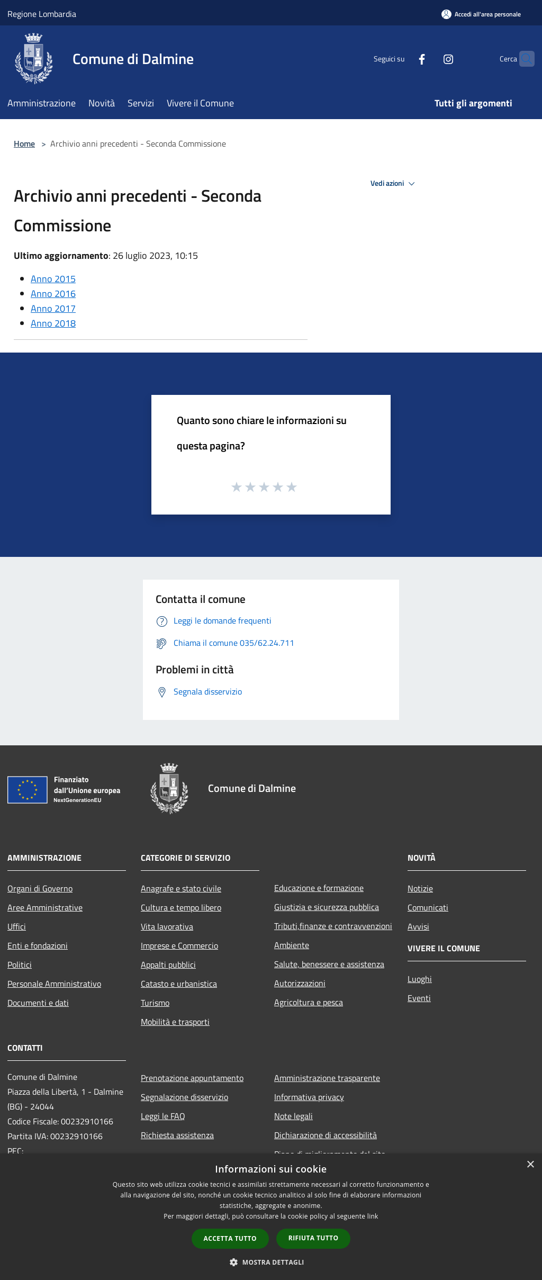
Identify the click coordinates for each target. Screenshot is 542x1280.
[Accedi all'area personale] (481, 14)
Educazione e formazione (319, 887)
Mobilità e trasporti (175, 1021)
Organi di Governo (40, 888)
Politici (19, 964)
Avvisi (418, 926)
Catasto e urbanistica (179, 983)
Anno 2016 (53, 293)
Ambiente (291, 945)
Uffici (16, 926)
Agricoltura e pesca (308, 1002)
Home (24, 143)
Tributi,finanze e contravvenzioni (333, 926)
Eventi (419, 997)
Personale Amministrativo (54, 983)
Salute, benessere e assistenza (329, 964)
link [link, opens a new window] (372, 1216)
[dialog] (271, 1216)
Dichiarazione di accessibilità (325, 1135)
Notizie (420, 888)
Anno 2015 (53, 279)
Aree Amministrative (45, 907)
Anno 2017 (53, 308)
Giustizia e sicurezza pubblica (326, 906)
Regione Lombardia (41, 13)
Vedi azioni (394, 183)
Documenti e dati (38, 1002)
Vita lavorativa (167, 926)
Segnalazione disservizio (184, 1096)
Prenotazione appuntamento (192, 1077)
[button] (271, 1262)
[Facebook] (401, 58)
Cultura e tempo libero (181, 907)
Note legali (293, 1116)
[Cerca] (522, 58)
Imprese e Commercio (179, 945)
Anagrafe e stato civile (181, 888)
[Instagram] (427, 58)
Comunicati (428, 907)
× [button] (530, 1165)
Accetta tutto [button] (230, 1238)
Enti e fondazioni (37, 945)
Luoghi (420, 978)
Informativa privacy (309, 1096)
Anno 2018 (53, 323)
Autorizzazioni (300, 983)
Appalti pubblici (168, 964)
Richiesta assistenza (177, 1135)
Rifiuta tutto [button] (313, 1237)
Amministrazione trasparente (327, 1077)
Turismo (155, 1002)
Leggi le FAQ (163, 1116)
